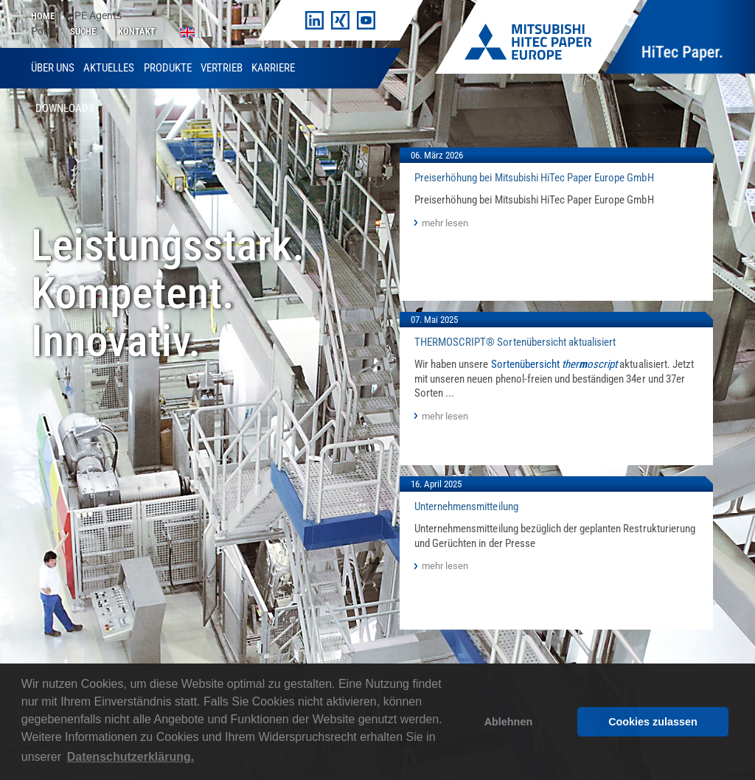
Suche (83, 31)
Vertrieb (222, 67)
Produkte (168, 67)
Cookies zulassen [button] (652, 722)
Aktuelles (108, 67)
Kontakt (137, 31)
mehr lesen (445, 223)
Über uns (52, 67)
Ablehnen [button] (508, 722)
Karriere (273, 67)
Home (43, 15)
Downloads (64, 108)
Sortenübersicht (554, 364)
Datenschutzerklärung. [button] (130, 757)
